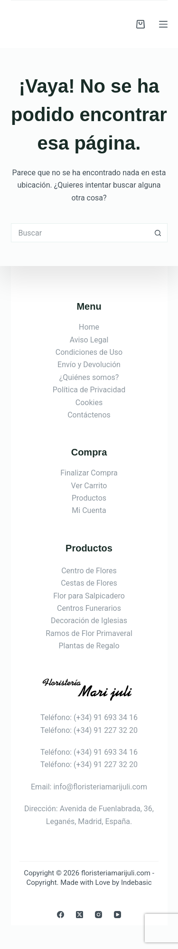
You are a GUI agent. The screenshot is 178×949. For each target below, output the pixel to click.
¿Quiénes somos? (89, 377)
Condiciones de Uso (89, 352)
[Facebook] (60, 914)
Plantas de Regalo (88, 645)
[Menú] (163, 24)
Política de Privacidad (89, 389)
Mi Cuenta (89, 510)
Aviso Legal (89, 339)
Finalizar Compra (88, 472)
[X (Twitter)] (79, 914)
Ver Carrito (89, 485)
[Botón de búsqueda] (158, 232)
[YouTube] (117, 914)
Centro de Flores (89, 570)
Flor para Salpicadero (89, 595)
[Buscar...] (80, 232)
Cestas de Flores (89, 583)
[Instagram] (98, 914)
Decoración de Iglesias (89, 620)
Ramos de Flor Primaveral (89, 633)
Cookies (89, 402)
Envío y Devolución (89, 364)
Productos (89, 498)
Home (89, 327)
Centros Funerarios (89, 608)
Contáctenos (89, 414)
